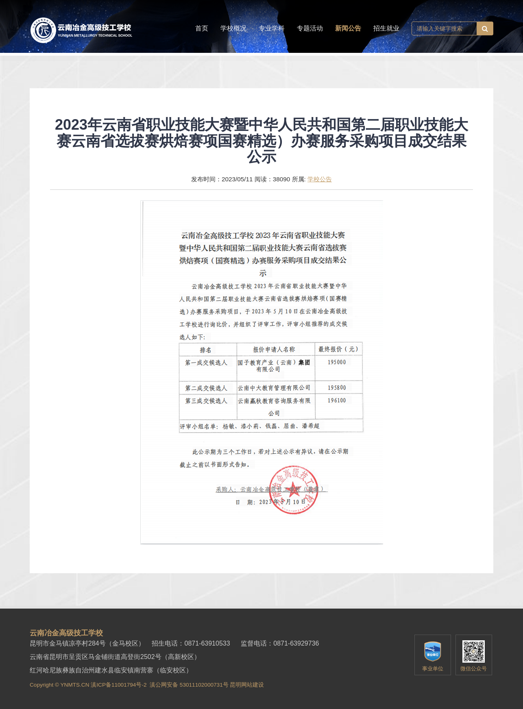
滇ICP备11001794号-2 (118, 685)
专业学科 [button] (272, 28)
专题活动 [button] (310, 28)
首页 (201, 28)
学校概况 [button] (233, 28)
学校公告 (319, 179)
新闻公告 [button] (348, 28)
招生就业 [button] (386, 28)
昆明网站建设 (247, 685)
